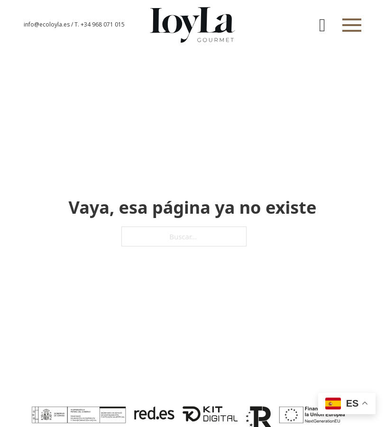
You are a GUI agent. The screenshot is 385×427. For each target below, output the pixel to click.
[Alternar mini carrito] (322, 25)
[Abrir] (351, 25)
